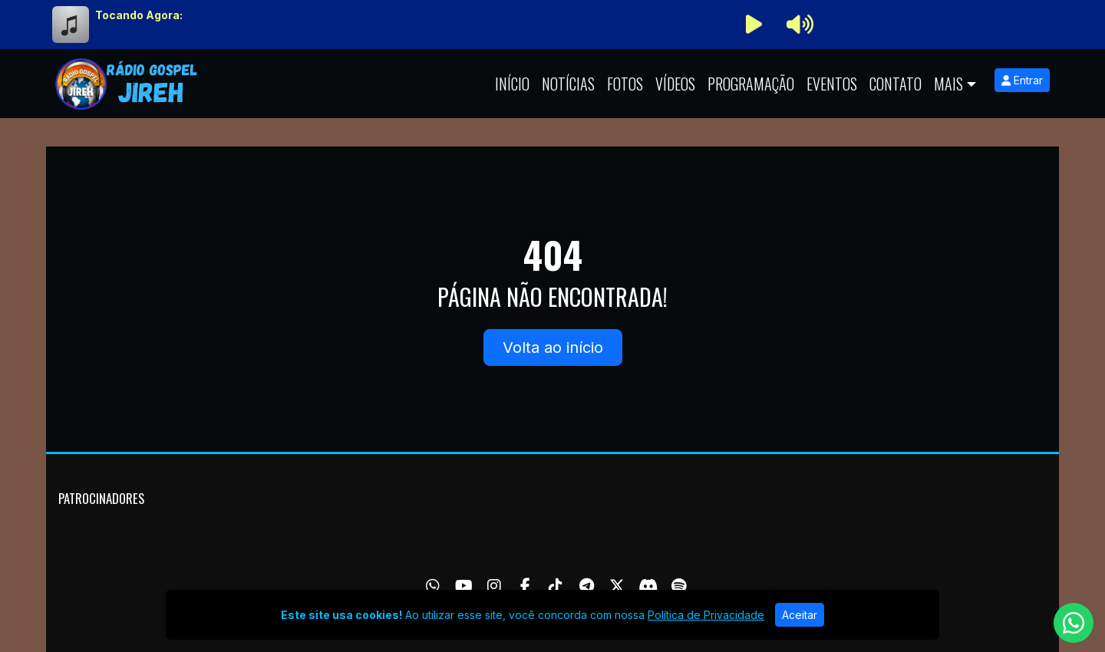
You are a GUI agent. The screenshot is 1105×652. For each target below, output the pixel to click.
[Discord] (648, 586)
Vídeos (675, 83)
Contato (895, 83)
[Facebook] (525, 586)
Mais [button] (948, 83)
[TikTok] (555, 586)
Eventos (831, 83)
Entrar (1022, 80)
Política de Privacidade (706, 614)
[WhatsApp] (433, 586)
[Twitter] (617, 586)
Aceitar (799, 614)
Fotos (625, 83)
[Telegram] (586, 586)
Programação (751, 83)
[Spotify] (678, 586)
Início (512, 83)
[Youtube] (464, 586)
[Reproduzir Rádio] (753, 24)
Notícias (568, 83)
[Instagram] (494, 586)
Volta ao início (553, 347)
